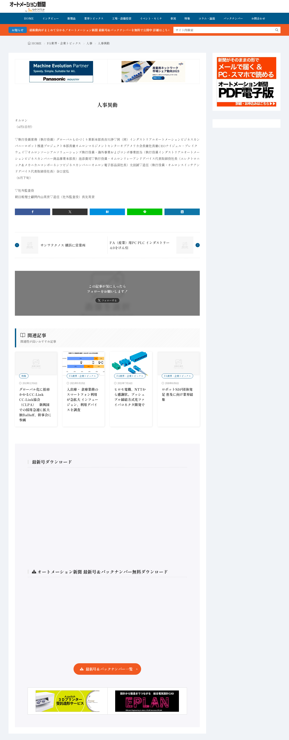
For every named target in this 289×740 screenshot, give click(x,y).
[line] (144, 212)
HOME (29, 18)
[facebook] (32, 212)
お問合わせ (258, 18)
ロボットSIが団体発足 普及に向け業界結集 (177, 394)
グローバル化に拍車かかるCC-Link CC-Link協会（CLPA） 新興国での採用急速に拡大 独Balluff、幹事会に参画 (36, 404)
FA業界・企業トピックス (64, 43)
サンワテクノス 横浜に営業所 (62, 245)
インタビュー (50, 18)
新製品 (71, 18)
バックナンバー (233, 18)
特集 (187, 18)
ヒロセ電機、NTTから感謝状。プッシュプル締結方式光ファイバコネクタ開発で (130, 397)
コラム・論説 (206, 18)
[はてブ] (107, 212)
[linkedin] (182, 212)
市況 (173, 18)
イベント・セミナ (151, 18)
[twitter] (70, 212)
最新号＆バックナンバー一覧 (109, 669)
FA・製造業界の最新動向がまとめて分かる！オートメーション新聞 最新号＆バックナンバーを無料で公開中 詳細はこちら (99, 30)
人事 (89, 43)
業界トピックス (93, 18)
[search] (276, 30)
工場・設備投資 (121, 18)
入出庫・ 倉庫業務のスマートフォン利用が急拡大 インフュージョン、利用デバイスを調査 (82, 399)
